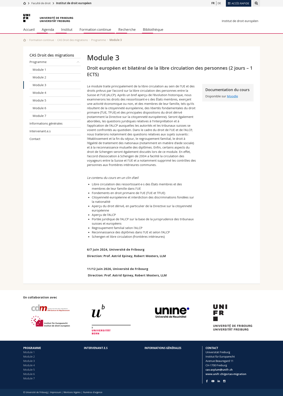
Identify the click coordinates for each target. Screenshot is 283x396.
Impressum (55, 392)
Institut (66, 29)
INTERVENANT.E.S (96, 348)
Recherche (127, 29)
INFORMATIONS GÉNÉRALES (163, 348)
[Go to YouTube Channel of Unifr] (213, 381)
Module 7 (39, 116)
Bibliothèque (153, 29)
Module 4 (39, 92)
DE (219, 3)
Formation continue (95, 29)
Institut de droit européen (74, 3)
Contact (34, 139)
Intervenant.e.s (40, 131)
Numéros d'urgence (92, 392)
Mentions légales (72, 392)
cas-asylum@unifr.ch (219, 369)
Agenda (48, 29)
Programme (98, 40)
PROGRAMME (32, 348)
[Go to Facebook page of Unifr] (207, 381)
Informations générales (45, 123)
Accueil (29, 29)
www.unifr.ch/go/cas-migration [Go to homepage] (226, 374)
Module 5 (39, 100)
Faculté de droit (41, 3)
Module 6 (39, 108)
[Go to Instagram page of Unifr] (224, 381)
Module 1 (39, 69)
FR (213, 3)
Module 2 (39, 77)
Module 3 (39, 85)
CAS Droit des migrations (72, 40)
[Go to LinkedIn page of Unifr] (219, 381)
